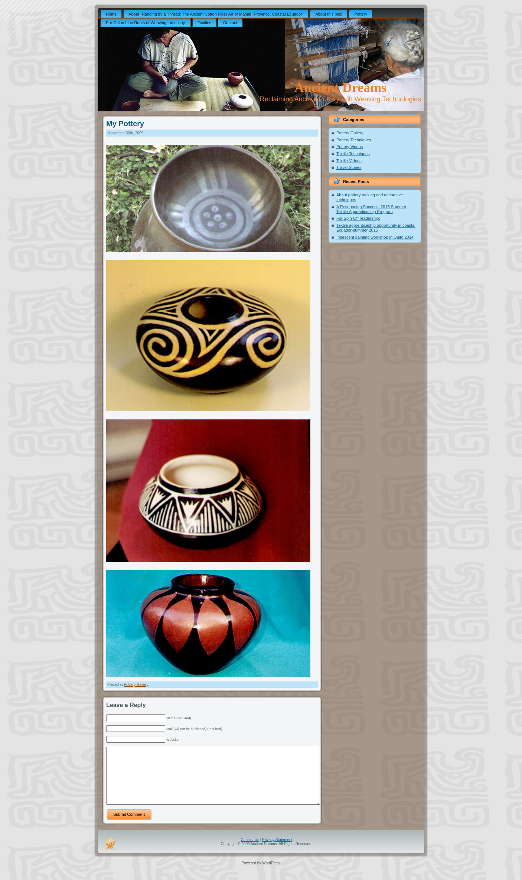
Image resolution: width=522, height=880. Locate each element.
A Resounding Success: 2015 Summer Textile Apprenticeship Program (371, 209)
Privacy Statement (277, 851)
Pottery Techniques (353, 140)
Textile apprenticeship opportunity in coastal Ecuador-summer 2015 (375, 227)
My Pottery (125, 124)
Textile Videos (349, 160)
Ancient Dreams (340, 87)
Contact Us (250, 851)
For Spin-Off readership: (358, 218)
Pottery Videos (349, 146)
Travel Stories (348, 167)
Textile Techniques (353, 153)
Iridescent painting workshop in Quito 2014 (375, 237)
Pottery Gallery (136, 685)
